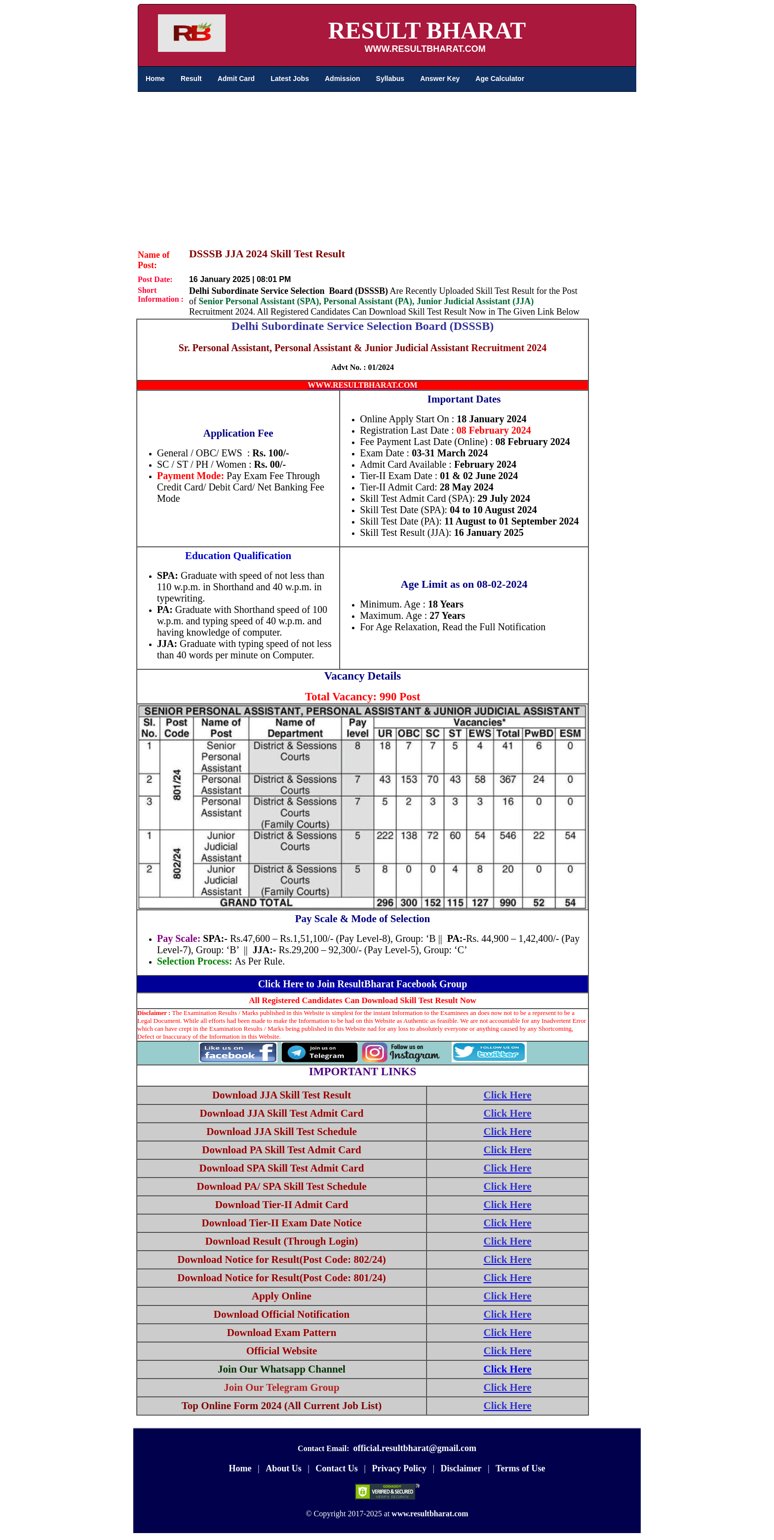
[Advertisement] (387, 166)
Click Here (507, 1369)
